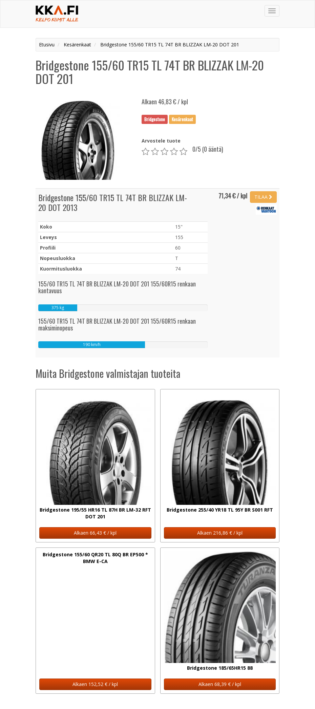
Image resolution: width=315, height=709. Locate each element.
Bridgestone (154, 119)
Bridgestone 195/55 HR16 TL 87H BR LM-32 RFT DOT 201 (95, 513)
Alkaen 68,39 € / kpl (219, 684)
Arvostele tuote (161, 140)
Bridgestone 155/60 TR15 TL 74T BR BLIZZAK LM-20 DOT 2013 (112, 202)
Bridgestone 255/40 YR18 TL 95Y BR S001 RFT (220, 510)
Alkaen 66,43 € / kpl (95, 533)
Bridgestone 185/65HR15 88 (220, 668)
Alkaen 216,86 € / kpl (220, 533)
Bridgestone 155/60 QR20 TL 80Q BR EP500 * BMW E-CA (95, 557)
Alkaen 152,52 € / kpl (95, 684)
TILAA (263, 197)
